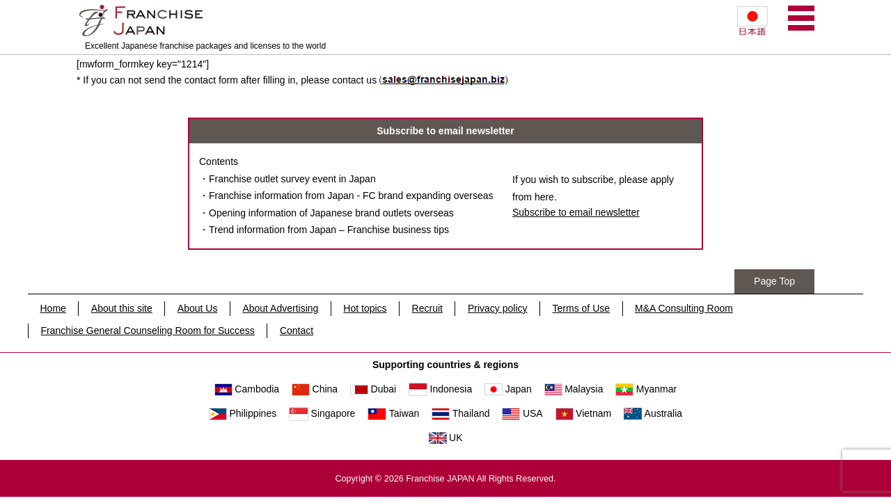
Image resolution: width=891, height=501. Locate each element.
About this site (121, 308)
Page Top (774, 281)
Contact (296, 330)
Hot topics (364, 308)
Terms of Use (581, 308)
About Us (198, 308)
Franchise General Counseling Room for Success (148, 330)
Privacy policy (498, 308)
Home (53, 308)
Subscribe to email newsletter (576, 212)
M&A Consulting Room (684, 308)
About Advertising (280, 308)
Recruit (427, 308)
